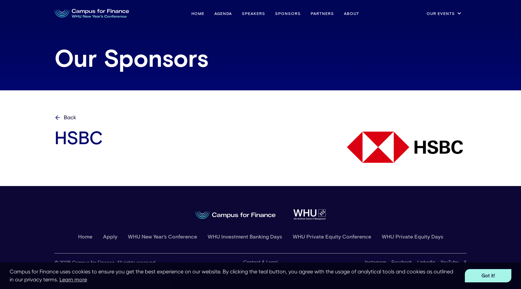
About (351, 13)
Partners (322, 13)
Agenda (223, 13)
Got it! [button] (488, 275)
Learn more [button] (73, 279)
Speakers (253, 13)
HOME (197, 13)
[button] (444, 13)
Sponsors (288, 13)
